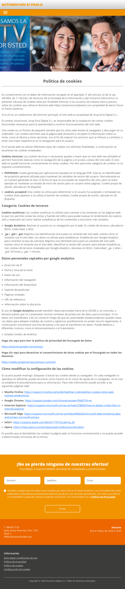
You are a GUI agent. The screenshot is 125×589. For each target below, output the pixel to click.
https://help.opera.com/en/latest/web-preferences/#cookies (48, 427)
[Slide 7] (67, 67)
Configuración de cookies (17, 569)
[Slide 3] (58, 67)
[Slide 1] (53, 67)
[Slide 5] (62, 67)
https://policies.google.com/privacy (22, 346)
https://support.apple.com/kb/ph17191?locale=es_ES (44, 422)
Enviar (62, 508)
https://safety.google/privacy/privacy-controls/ (29, 362)
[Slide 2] (56, 67)
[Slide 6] (64, 67)
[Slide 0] (51, 67)
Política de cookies (13, 565)
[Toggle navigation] (5, 12)
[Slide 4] (60, 67)
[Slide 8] (69, 67)
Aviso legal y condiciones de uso (20, 557)
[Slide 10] (73, 67)
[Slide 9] (71, 67)
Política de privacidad (15, 561)
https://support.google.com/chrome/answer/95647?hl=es (58, 400)
